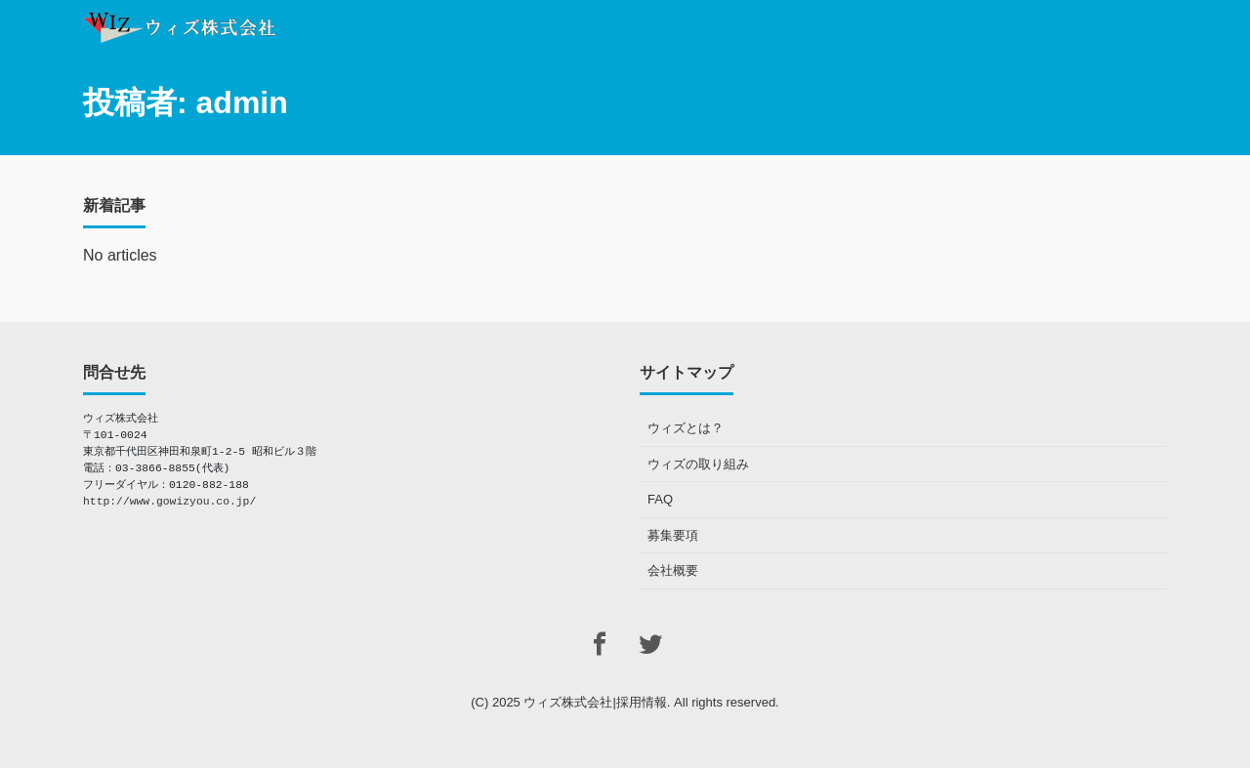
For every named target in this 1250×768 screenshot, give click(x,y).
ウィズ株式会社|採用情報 (594, 702)
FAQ (660, 499)
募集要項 (672, 535)
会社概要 (672, 570)
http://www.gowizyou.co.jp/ (169, 501)
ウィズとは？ (685, 428)
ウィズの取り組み (698, 464)
